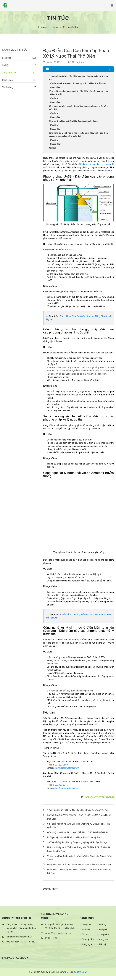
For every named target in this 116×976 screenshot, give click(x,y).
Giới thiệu (86, 929)
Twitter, (100, 797)
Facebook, (89, 797)
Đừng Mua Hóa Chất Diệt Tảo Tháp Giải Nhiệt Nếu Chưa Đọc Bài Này (79, 864)
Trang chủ (87, 924)
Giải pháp (103, 929)
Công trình (104, 939)
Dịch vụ (102, 924)
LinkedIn (109, 797)
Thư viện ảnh (88, 939)
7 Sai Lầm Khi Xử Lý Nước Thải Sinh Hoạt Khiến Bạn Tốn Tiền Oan (78, 810)
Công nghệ (87, 944)
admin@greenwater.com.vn (66, 768)
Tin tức (85, 934)
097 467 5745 (61, 785)
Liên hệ (102, 944)
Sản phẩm (104, 934)
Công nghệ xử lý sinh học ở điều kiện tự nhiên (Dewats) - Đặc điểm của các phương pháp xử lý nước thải (78, 134)
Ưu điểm (54, 98)
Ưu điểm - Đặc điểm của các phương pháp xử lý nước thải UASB (78, 83)
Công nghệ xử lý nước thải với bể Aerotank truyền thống (73, 121)
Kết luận (52, 148)
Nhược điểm (55, 87)
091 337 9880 (61, 765)
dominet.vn (82, 972)
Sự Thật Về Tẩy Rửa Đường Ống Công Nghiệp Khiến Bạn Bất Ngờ (77, 842)
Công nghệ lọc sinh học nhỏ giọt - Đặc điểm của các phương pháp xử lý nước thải (78, 92)
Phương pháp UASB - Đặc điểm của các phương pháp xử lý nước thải (78, 78)
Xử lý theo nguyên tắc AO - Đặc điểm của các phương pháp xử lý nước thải (78, 107)
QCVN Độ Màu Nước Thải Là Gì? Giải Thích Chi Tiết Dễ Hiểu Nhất (77, 832)
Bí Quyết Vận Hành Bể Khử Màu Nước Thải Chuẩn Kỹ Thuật (74, 837)
